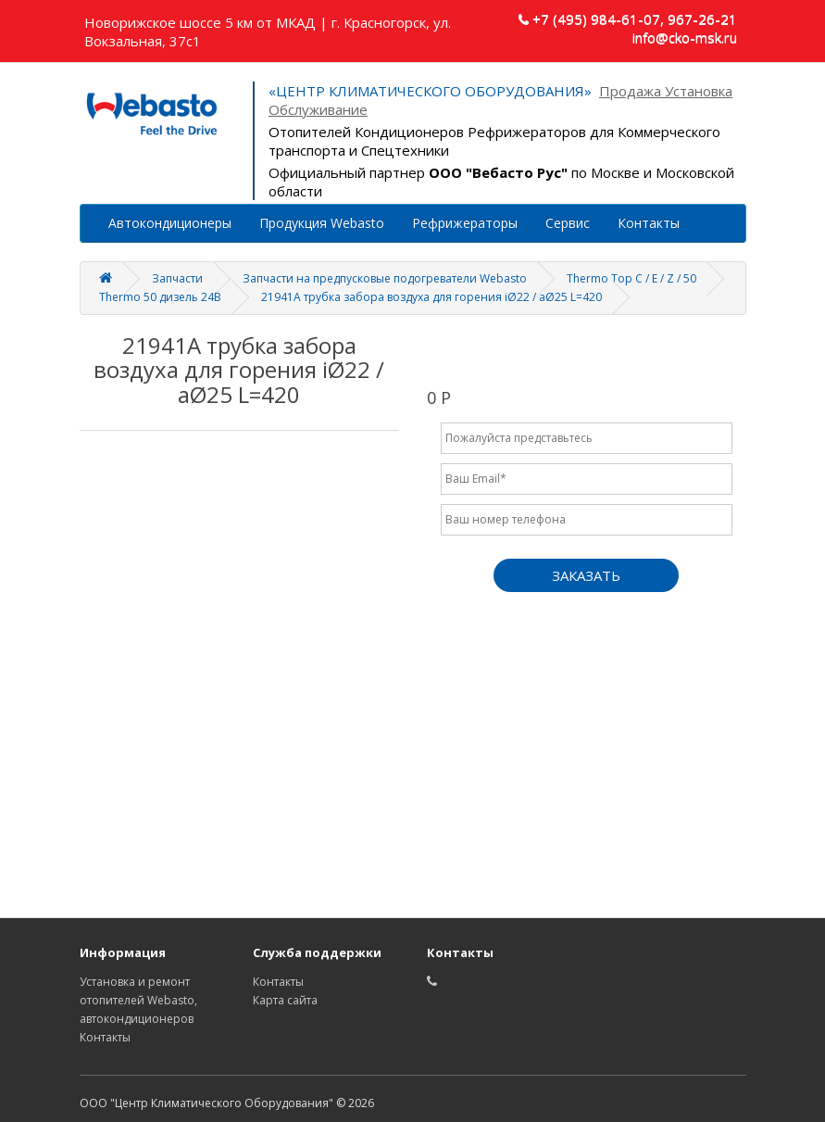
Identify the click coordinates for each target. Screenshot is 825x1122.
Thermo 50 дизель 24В (160, 297)
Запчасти (177, 278)
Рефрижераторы (465, 223)
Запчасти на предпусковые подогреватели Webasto (385, 278)
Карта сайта (285, 1000)
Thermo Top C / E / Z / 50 (631, 278)
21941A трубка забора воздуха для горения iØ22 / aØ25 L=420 (431, 297)
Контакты (649, 223)
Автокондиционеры (169, 223)
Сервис (567, 223)
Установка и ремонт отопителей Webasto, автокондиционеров (138, 1000)
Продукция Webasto (321, 223)
